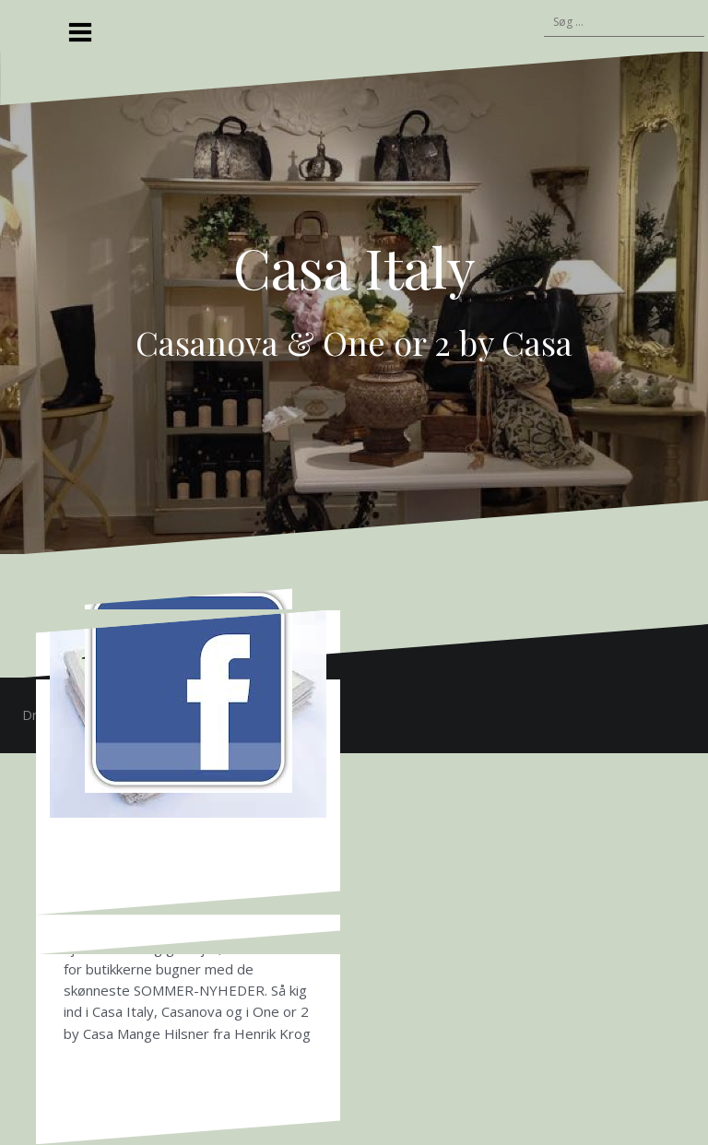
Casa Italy (354, 266)
